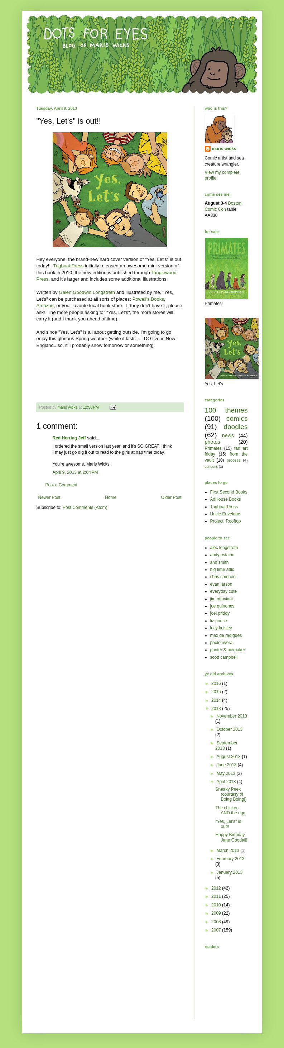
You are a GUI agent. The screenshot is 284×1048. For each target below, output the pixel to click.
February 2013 (230, 858)
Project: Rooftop (225, 521)
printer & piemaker (227, 649)
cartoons (211, 466)
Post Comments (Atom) (85, 507)
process (233, 460)
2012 (216, 888)
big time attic (222, 569)
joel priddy (220, 613)
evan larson (221, 584)
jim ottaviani (221, 598)
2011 (216, 896)
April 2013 (226, 781)
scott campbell (224, 657)
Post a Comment (61, 484)
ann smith (219, 562)
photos (212, 442)
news (228, 435)
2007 (216, 930)
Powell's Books (148, 299)
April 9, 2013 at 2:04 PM (75, 472)
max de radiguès (226, 635)
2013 (216, 708)
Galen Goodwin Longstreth (87, 292)
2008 (216, 921)
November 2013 (231, 716)
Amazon (45, 305)
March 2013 (228, 850)
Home (110, 497)
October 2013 (229, 729)
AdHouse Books (225, 499)
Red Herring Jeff (69, 437)
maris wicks (224, 148)
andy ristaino (222, 554)
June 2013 (226, 764)
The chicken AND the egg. (230, 810)
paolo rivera (221, 642)
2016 (216, 683)
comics (237, 418)
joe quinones (222, 606)
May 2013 (226, 773)
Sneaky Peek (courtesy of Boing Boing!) (230, 794)
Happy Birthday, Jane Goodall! (231, 837)
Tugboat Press (68, 265)
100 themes (226, 410)
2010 (216, 905)
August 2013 (229, 756)
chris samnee (223, 576)
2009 (216, 913)
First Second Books (228, 492)
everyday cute (223, 591)
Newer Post (49, 497)
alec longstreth (224, 547)
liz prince (218, 620)
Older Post (171, 497)
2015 (216, 691)
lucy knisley (221, 627)
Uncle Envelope (225, 513)
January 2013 (229, 872)
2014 (216, 700)
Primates (213, 448)
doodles (235, 426)
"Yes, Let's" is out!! (228, 824)
